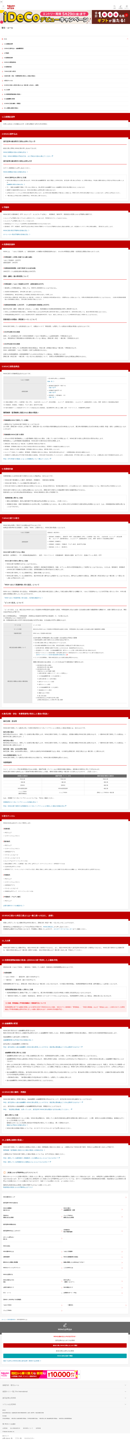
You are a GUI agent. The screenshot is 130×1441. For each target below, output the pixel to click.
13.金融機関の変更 (9, 99)
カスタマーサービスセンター (63, 929)
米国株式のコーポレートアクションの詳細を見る (19, 802)
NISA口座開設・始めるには (8, 1209)
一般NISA (70, 1305)
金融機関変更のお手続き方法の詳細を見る (17, 1040)
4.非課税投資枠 (8, 57)
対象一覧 (49, 381)
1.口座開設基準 (8, 44)
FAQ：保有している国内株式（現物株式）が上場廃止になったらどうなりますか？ (31, 1158)
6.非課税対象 (8, 67)
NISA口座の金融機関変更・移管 (69, 1209)
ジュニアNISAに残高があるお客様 (69, 1216)
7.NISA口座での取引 (10, 71)
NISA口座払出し (48, 927)
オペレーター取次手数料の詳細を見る (15, 234)
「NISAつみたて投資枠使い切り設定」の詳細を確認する (22, 598)
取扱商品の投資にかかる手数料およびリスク (18, 1187)
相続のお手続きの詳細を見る (16, 1125)
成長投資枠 (6, 1257)
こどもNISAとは (68, 1267)
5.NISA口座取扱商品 (10, 62)
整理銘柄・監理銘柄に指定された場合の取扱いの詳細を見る (23, 1150)
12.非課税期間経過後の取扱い (12, 94)
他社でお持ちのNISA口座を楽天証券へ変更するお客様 (21, 1361)
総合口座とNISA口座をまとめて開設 (65, 1345)
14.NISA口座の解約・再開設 (12, 103)
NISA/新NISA (11, 1319)
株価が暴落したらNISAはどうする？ (74, 1262)
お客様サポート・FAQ (70, 1292)
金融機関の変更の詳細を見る (15, 184)
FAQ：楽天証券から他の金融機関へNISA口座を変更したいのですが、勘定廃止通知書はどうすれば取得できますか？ (43, 1047)
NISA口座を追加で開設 (65, 1356)
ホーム (3, 1319)
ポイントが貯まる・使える (9, 1238)
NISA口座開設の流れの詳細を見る (14, 152)
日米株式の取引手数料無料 (68, 1231)
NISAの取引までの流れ (8, 1281)
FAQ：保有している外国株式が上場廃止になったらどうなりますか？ (27, 1162)
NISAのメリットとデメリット (11, 1267)
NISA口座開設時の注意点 (71, 1257)
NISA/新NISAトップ (9, 1197)
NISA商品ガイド (68, 1287)
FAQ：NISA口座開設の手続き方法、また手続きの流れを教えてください (28, 156)
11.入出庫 (7, 89)
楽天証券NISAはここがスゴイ (11, 1230)
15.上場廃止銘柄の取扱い (11, 108)
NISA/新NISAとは (8, 1251)
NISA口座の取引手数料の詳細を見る (15, 230)
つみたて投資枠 (68, 1251)
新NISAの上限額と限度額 (10, 1262)
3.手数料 (6, 53)
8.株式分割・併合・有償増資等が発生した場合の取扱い (20, 76)
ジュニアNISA (7, 1310)
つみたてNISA (7, 1305)
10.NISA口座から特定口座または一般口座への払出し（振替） (22, 85)
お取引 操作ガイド (8, 1287)
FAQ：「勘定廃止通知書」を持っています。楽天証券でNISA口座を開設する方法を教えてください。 (37, 1109)
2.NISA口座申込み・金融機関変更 (14, 48)
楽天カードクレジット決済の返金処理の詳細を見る (51, 654)
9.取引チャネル (8, 80)
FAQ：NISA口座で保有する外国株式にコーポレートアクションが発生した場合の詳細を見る (34, 806)
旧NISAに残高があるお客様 (8, 1216)
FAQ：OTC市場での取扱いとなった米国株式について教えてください (27, 459)
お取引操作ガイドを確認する (13, 905)
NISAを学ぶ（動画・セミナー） (69, 1281)
